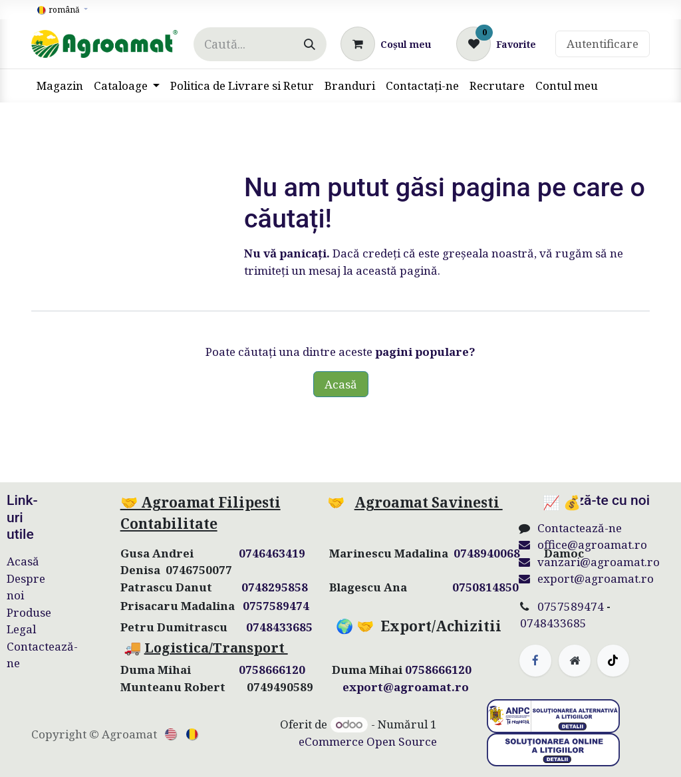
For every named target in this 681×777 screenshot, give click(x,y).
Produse (29, 612)
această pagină (397, 270)
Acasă (341, 384)
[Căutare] (310, 44)
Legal (21, 629)
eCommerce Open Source (368, 741)
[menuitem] (59, 86)
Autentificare (602, 43)
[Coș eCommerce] (385, 44)
